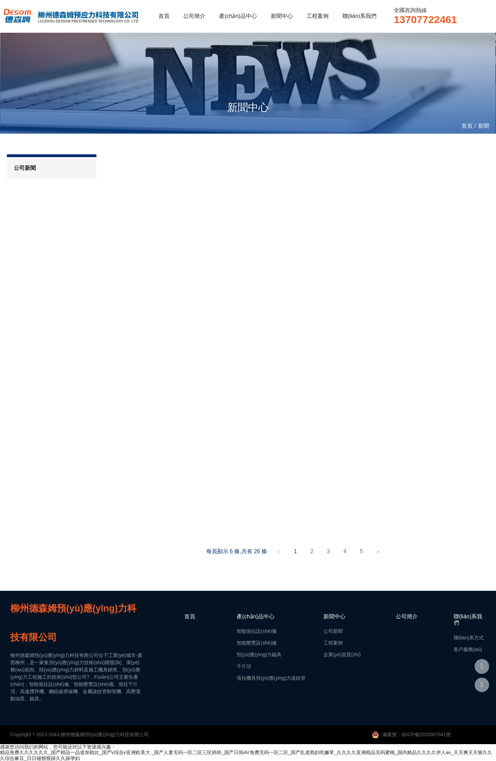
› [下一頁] (378, 551)
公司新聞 (25, 168)
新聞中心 (282, 16)
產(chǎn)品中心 (238, 16)
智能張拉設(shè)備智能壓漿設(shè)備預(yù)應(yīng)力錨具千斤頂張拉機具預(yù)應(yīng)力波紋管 (271, 654)
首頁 (163, 16)
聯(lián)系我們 (359, 16)
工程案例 (318, 16)
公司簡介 (194, 16)
